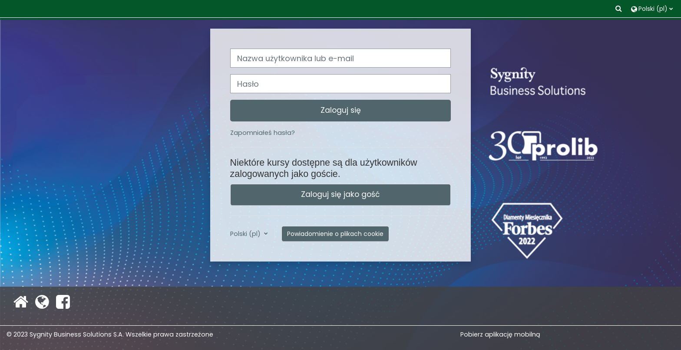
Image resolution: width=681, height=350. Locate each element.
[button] (619, 8)
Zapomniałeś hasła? (262, 132)
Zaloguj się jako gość (340, 194)
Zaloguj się (341, 110)
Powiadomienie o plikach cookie (335, 233)
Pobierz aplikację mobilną (500, 334)
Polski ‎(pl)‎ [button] (246, 233)
